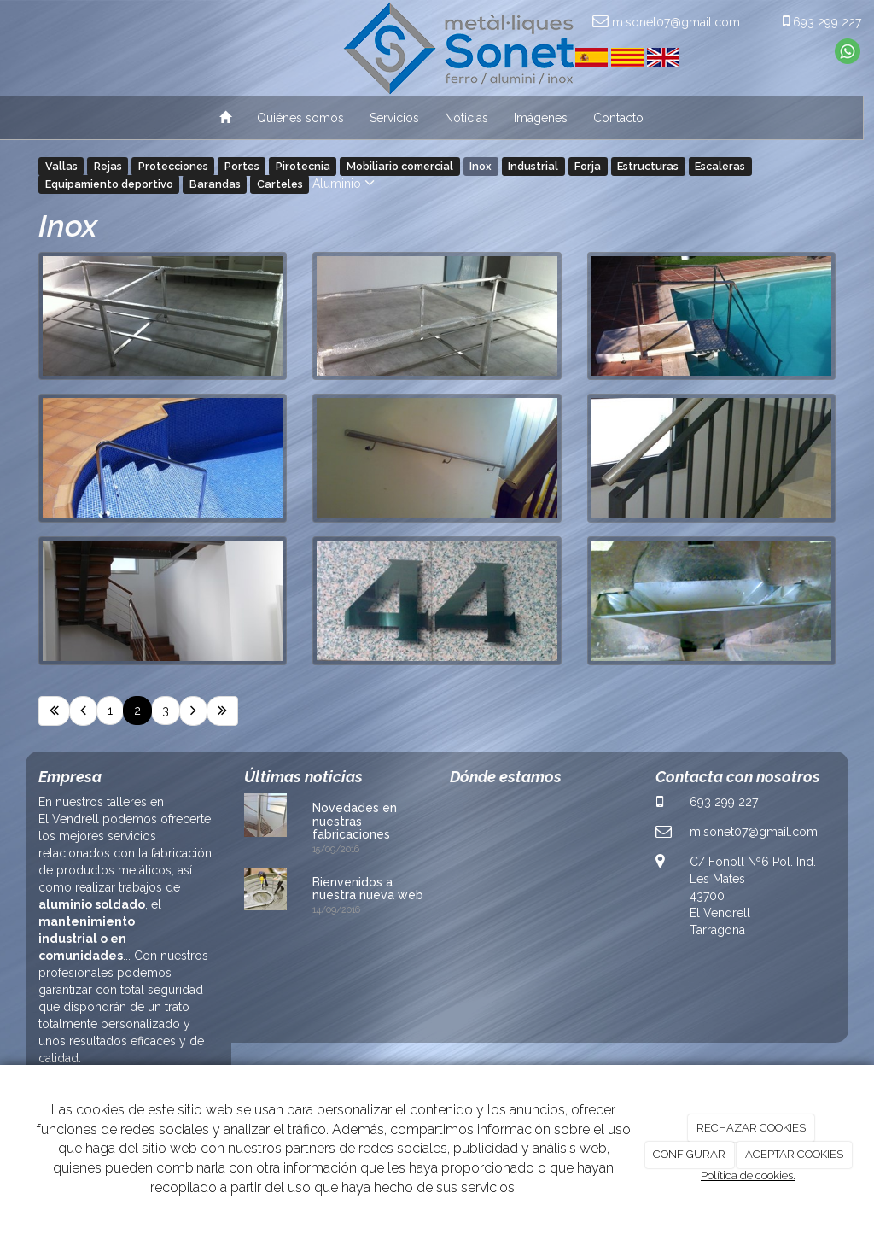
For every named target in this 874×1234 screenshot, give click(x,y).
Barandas (215, 184)
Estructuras (648, 166)
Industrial (533, 166)
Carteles (280, 184)
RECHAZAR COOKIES (751, 1127)
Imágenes (541, 118)
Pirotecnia (303, 166)
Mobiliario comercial (400, 166)
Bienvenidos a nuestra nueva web (367, 888)
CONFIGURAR (689, 1154)
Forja (587, 166)
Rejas (108, 166)
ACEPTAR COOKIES (794, 1154)
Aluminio (343, 183)
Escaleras (720, 166)
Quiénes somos (300, 118)
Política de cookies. (748, 1175)
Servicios (394, 118)
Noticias (466, 118)
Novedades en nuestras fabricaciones (354, 821)
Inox (480, 166)
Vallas (61, 166)
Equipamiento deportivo (109, 184)
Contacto (618, 118)
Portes (241, 166)
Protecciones (173, 166)
